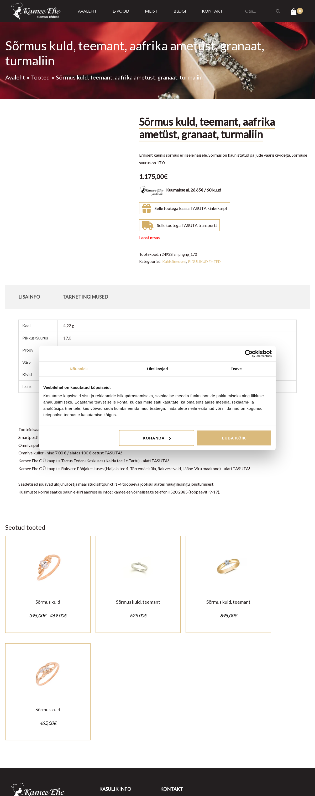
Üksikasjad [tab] (157, 369)
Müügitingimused (115, 696)
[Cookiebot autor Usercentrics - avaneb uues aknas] (249, 354)
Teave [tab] (236, 369)
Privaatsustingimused (118, 703)
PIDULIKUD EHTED (205, 261)
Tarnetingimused (114, 719)
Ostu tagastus (111, 711)
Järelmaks (108, 727)
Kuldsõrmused (174, 261)
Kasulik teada (111, 735)
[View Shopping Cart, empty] (297, 12)
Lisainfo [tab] (29, 297)
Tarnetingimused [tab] (85, 297)
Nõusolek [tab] (79, 369)
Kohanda (157, 438)
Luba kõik (234, 438)
